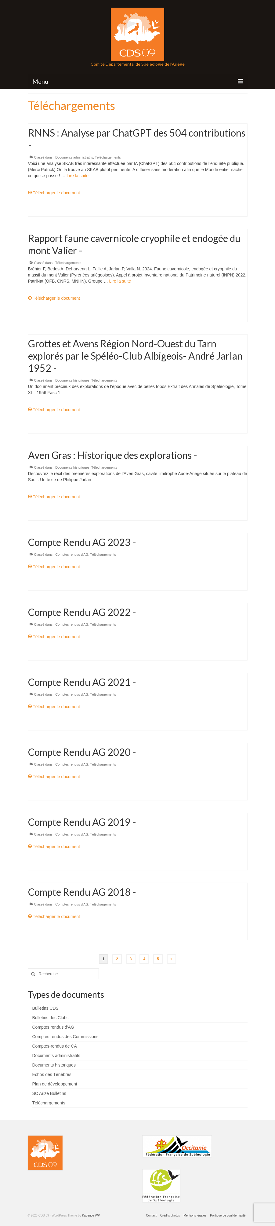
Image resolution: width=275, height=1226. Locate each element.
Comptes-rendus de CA (54, 1046)
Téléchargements (108, 157)
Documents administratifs (74, 157)
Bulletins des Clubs (50, 1017)
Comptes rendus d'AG (71, 554)
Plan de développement (54, 1083)
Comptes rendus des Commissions (65, 1036)
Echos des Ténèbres (51, 1074)
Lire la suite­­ (78, 175)
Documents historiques (72, 380)
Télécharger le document (54, 192)
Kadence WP (91, 1215)
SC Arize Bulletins (49, 1093)
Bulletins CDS (45, 1008)
